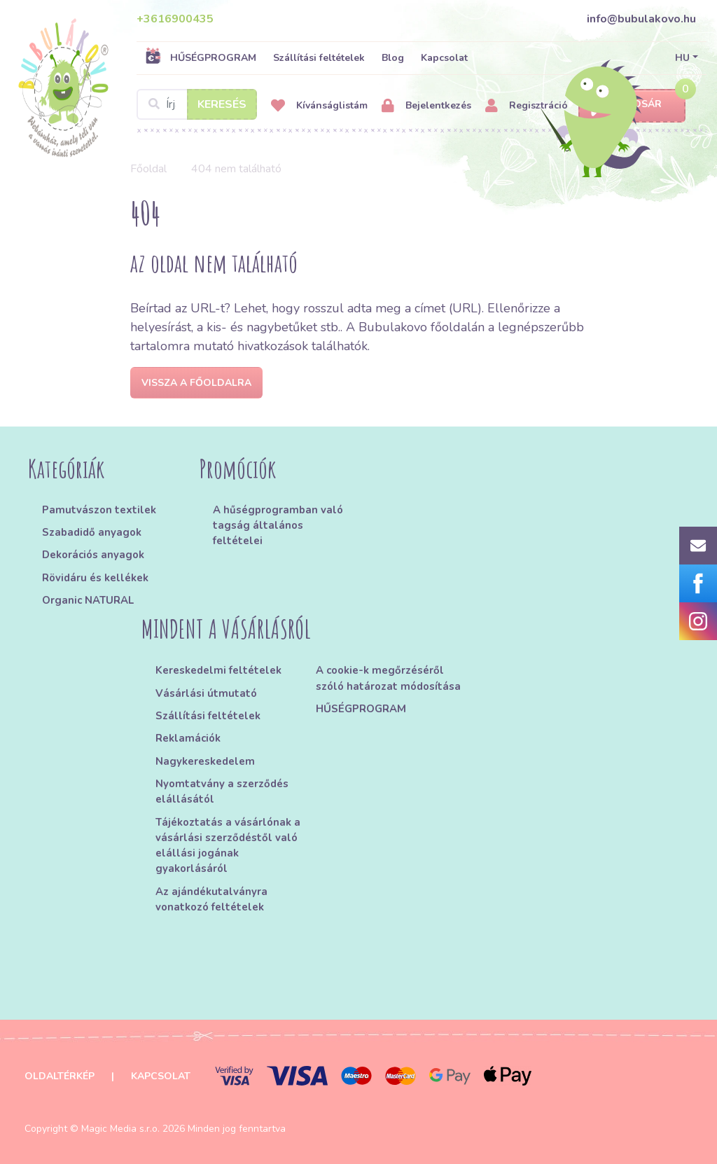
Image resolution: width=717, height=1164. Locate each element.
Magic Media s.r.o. (120, 1128)
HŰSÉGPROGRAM (200, 57)
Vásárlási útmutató (206, 693)
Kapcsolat (444, 57)
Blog (393, 57)
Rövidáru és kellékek (95, 578)
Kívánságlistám (319, 106)
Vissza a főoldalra (196, 382)
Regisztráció (526, 106)
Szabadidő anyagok (91, 532)
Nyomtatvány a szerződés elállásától (221, 791)
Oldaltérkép (60, 1076)
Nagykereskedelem (205, 761)
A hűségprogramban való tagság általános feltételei (278, 525)
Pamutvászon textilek (99, 510)
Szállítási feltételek (319, 57)
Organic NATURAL (88, 600)
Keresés (221, 104)
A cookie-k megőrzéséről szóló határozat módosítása (388, 678)
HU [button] (682, 57)
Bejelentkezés (426, 106)
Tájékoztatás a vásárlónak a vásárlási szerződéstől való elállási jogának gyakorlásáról (227, 845)
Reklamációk (188, 738)
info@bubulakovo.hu (641, 19)
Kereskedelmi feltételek (218, 670)
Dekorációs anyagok (93, 555)
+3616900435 (175, 19)
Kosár (632, 104)
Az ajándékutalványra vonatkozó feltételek (211, 899)
